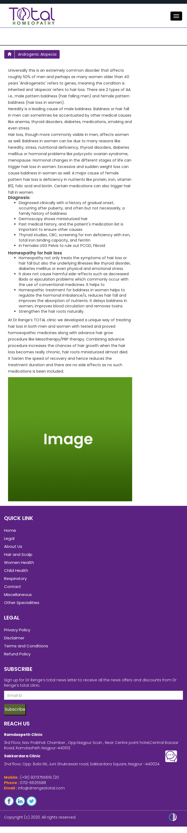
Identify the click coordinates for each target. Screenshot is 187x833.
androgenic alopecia (37, 54)
